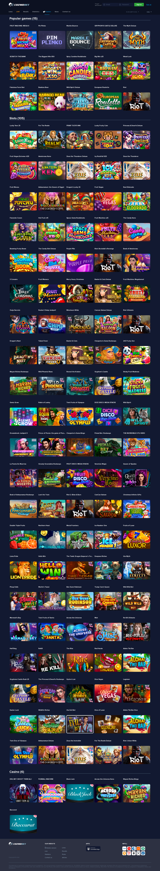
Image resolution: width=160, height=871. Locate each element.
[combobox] (132, 12)
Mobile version (50, 848)
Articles (64, 857)
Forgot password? (98, 4)
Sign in (139, 4)
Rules (57, 11)
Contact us (66, 11)
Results (26, 11)
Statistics (35, 11)
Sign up (148, 4)
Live (17, 11)
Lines (11, 11)
